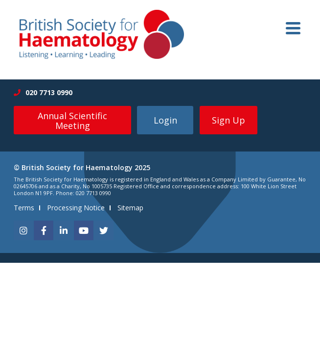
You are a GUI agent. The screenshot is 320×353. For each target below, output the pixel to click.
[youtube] (83, 230)
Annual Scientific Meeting (72, 120)
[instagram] (23, 230)
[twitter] (104, 230)
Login (165, 120)
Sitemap (130, 207)
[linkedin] (63, 230)
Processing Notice (76, 207)
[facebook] (43, 230)
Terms (24, 207)
